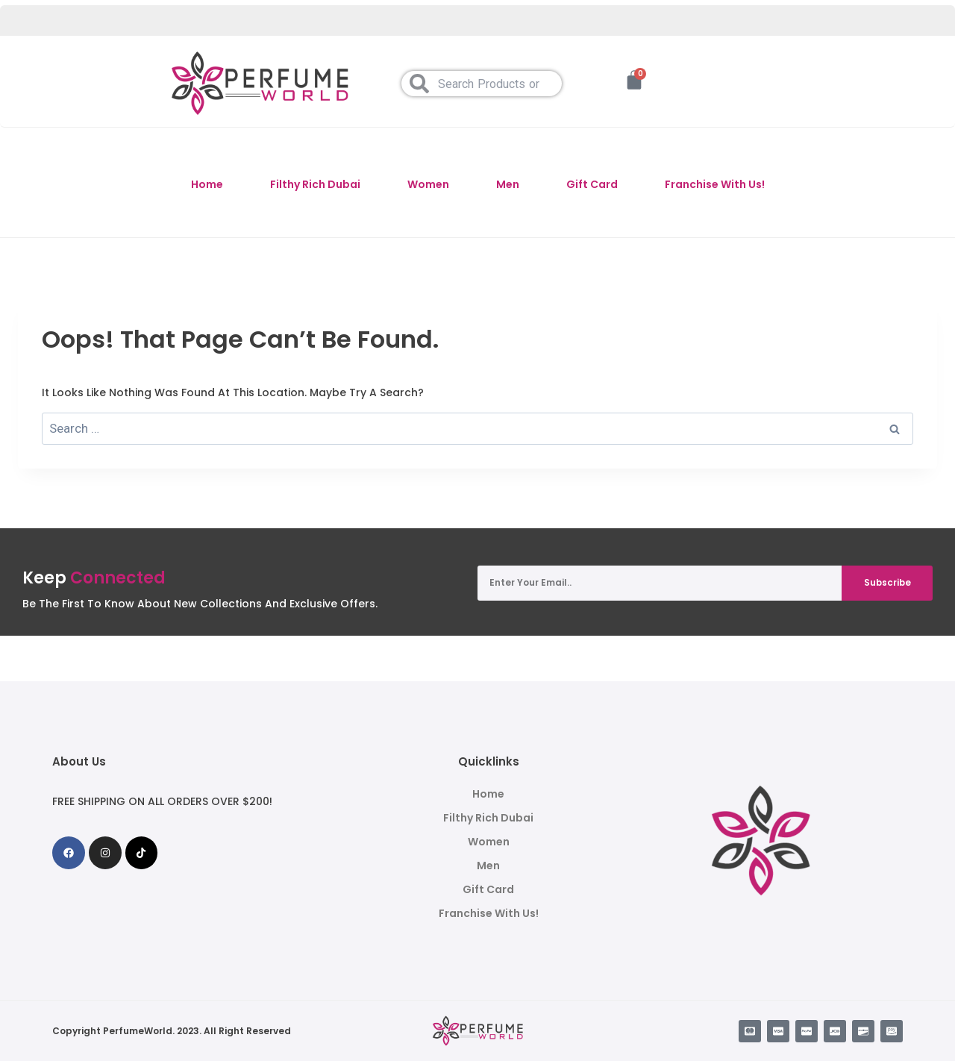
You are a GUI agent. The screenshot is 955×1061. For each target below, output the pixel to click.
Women (428, 184)
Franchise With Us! (715, 184)
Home (207, 184)
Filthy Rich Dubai (315, 184)
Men (507, 184)
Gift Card (592, 184)
